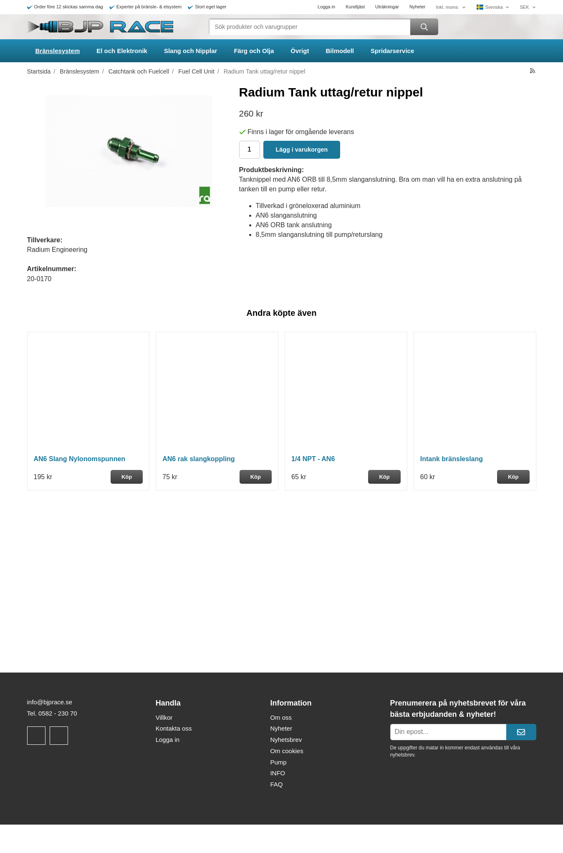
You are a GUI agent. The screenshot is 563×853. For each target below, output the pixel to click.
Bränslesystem (57, 50)
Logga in (326, 6)
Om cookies (286, 750)
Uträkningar (387, 6)
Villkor (164, 717)
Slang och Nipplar (190, 50)
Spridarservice (392, 50)
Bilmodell (340, 50)
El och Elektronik (121, 50)
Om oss (281, 717)
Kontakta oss (174, 728)
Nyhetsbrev (286, 739)
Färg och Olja (254, 50)
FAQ (276, 784)
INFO (277, 773)
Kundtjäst (355, 6)
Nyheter (417, 6)
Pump (278, 762)
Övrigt (299, 50)
